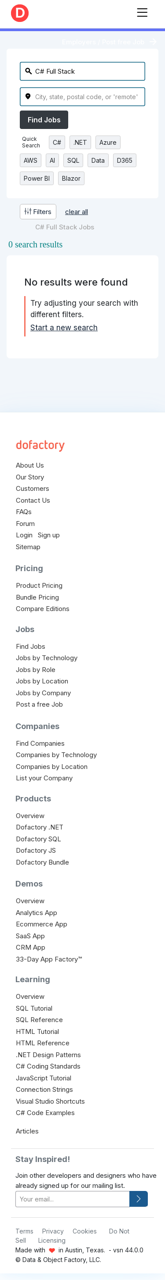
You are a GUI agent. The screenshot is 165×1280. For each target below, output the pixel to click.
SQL (73, 160)
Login (24, 535)
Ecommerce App (41, 924)
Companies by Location (52, 766)
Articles (27, 1131)
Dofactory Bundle (42, 862)
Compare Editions (43, 608)
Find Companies (40, 743)
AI (52, 160)
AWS (30, 160)
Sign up (49, 535)
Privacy (53, 1231)
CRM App (30, 947)
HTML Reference (43, 1043)
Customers (32, 488)
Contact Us (33, 500)
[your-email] (72, 1199)
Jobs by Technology (46, 658)
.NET (80, 142)
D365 (124, 160)
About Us (30, 465)
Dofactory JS (36, 850)
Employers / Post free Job (103, 42)
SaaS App (30, 936)
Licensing (52, 1240)
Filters (38, 211)
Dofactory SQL (38, 839)
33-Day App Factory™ (49, 959)
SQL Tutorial (34, 1008)
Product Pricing (39, 585)
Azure (108, 142)
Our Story (30, 477)
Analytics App (36, 912)
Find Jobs (44, 119)
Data (98, 160)
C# (57, 142)
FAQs (24, 512)
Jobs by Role (35, 669)
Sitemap (28, 547)
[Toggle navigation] (142, 10)
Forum (25, 523)
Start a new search (64, 327)
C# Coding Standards (48, 1066)
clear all (76, 211)
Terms (24, 1231)
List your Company (44, 778)
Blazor (71, 178)
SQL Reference (39, 1019)
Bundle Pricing (37, 597)
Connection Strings (44, 1089)
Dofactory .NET (39, 827)
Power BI (37, 178)
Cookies (85, 1231)
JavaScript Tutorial (43, 1078)
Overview (30, 816)
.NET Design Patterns (48, 1055)
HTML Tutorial (37, 1031)
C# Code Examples (45, 1112)
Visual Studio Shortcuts (50, 1101)
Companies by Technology (56, 755)
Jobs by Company (43, 693)
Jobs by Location (42, 681)
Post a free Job (39, 704)
